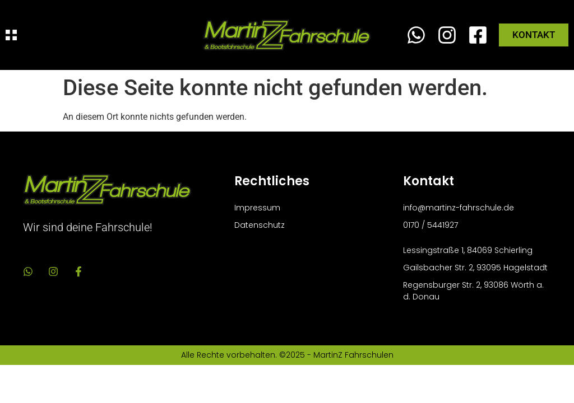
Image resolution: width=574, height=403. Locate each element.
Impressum (257, 207)
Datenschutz (259, 225)
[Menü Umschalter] (11, 35)
